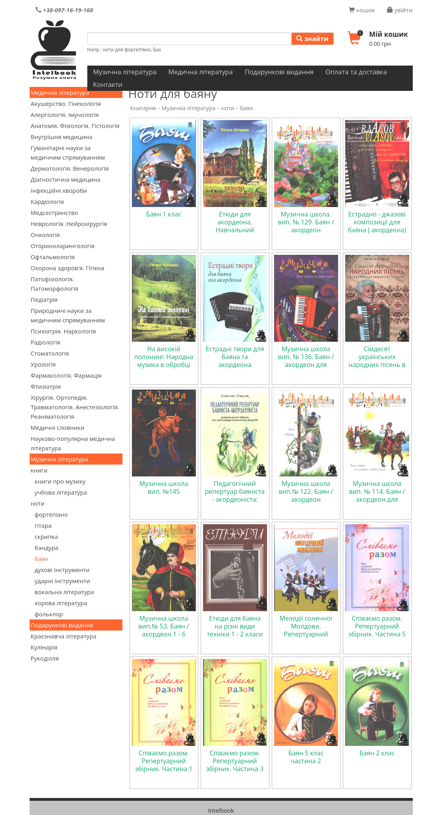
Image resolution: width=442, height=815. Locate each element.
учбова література (61, 492)
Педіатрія (44, 299)
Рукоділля (45, 658)
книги (39, 470)
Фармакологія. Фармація (66, 375)
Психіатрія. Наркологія (63, 331)
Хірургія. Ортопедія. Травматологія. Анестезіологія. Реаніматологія (75, 406)
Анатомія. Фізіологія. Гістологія (75, 126)
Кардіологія (47, 201)
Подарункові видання (279, 71)
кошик (362, 10)
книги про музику (60, 481)
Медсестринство (54, 212)
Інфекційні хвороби (59, 190)
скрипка (46, 536)
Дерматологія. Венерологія (70, 168)
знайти (312, 38)
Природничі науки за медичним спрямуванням (68, 315)
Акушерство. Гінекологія (66, 103)
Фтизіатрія (46, 386)
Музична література (125, 71)
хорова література (61, 603)
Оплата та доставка (356, 71)
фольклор (49, 614)
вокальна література (64, 592)
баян (42, 559)
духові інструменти (62, 570)
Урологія (43, 364)
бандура (46, 547)
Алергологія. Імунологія (65, 115)
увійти (400, 10)
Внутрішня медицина (61, 137)
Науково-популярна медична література (73, 443)
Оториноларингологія (63, 246)
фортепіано (51, 514)
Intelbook (221, 810)
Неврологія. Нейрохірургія (69, 224)
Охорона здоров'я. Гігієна (68, 268)
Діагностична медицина (65, 179)
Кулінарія (44, 647)
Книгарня (143, 108)
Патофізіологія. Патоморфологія (54, 283)
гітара (43, 525)
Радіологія (45, 342)
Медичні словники (58, 427)
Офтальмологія (53, 257)
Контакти (107, 84)
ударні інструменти (62, 581)
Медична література (200, 71)
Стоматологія (50, 353)
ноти (38, 503)
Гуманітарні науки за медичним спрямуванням (68, 152)
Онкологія (45, 235)
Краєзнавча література (64, 636)
